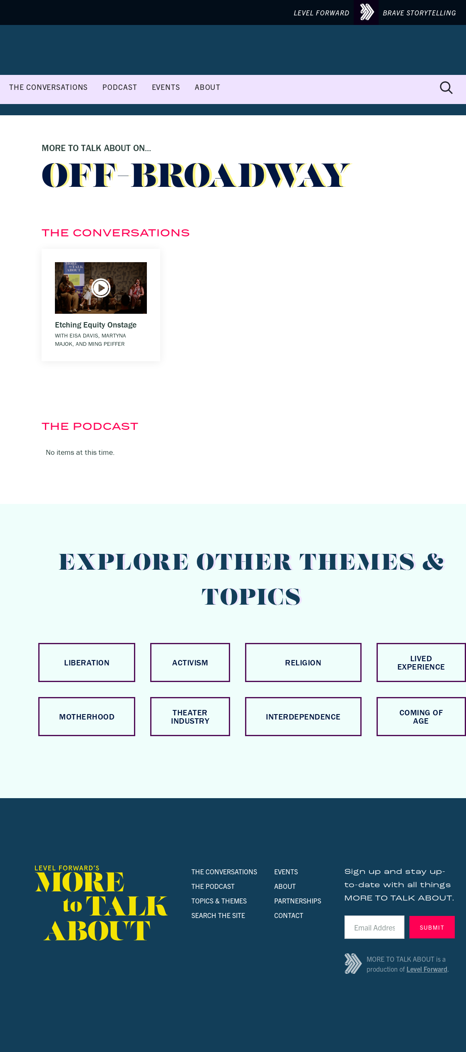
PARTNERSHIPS (297, 900)
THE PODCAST (213, 886)
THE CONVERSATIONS (48, 87)
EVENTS (166, 87)
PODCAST (119, 87)
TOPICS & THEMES (219, 900)
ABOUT (208, 87)
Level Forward (427, 969)
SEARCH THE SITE (218, 915)
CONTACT (288, 915)
